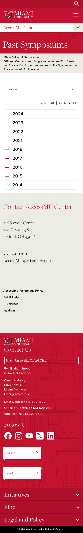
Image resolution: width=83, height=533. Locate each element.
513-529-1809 (36, 402)
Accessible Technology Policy (23, 291)
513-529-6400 (33, 414)
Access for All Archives (19, 69)
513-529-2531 (43, 408)
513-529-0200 (15, 253)
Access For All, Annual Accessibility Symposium (41, 65)
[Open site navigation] (76, 15)
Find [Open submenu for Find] (10, 507)
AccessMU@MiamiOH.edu (27, 260)
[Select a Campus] (41, 360)
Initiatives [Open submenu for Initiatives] (17, 494)
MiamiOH (10, 57)
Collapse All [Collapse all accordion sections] (67, 103)
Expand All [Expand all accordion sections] (46, 103)
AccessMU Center (19, 27)
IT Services (28, 57)
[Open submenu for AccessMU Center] (78, 27)
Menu (13, 89)
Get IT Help (11, 297)
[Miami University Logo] (18, 14)
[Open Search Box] (76, 4)
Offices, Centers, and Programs (25, 61)
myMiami (9, 310)
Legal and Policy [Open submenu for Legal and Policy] (24, 519)
